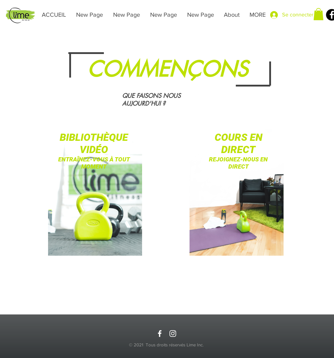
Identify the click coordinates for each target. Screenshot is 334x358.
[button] (318, 14)
